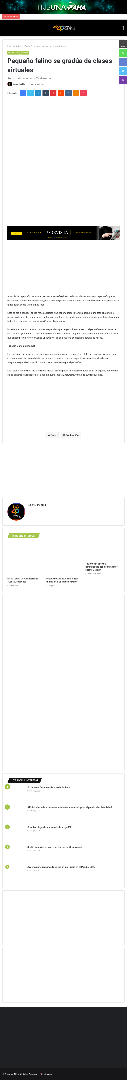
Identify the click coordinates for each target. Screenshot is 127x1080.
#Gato (52, 435)
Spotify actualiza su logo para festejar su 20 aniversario (55, 847)
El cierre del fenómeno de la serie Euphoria (49, 787)
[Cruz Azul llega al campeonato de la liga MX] (16, 834)
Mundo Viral (13, 53)
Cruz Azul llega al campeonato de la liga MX (49, 827)
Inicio (10, 46)
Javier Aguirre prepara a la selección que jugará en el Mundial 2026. (61, 867)
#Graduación (71, 435)
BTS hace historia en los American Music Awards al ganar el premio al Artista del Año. (70, 807)
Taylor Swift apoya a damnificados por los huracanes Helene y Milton (101, 566)
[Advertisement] (63, 267)
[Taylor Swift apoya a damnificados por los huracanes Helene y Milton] (102, 551)
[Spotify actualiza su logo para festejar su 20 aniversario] (16, 854)
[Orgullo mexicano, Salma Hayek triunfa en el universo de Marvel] (63, 558)
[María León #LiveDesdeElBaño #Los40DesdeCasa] (24, 558)
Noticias (19, 46)
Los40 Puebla (19, 84)
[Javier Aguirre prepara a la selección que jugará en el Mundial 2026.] (16, 874)
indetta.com (46, 1074)
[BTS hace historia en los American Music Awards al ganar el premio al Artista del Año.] (16, 814)
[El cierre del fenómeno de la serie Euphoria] (16, 795)
